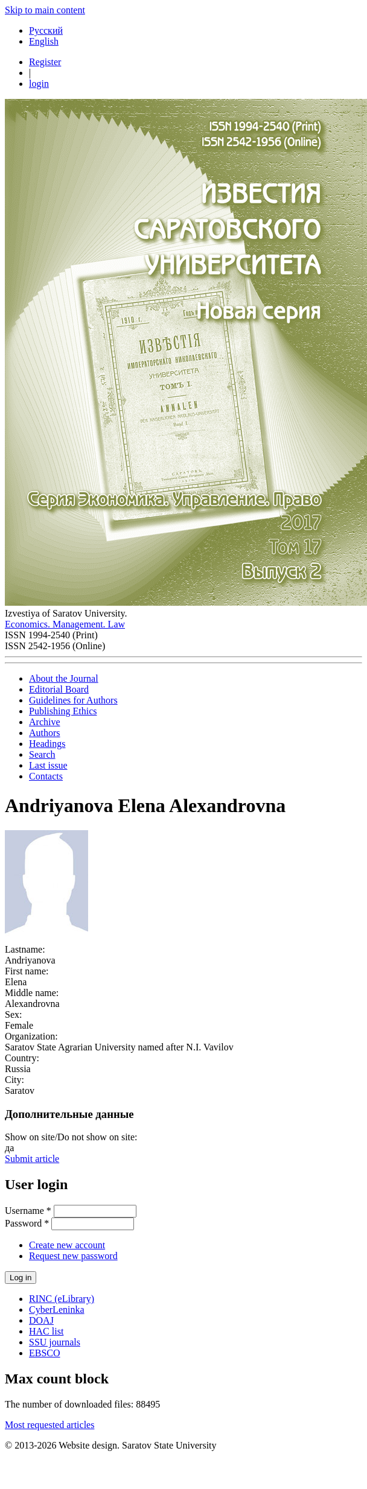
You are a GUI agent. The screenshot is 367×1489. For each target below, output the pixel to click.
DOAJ (41, 1320)
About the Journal (63, 678)
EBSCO (44, 1353)
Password (27, 1223)
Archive (44, 722)
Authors (44, 733)
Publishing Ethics (63, 711)
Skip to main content (45, 10)
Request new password (73, 1256)
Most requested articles (49, 1425)
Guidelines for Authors (73, 700)
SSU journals (54, 1342)
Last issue (48, 765)
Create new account (67, 1245)
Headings (47, 743)
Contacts (46, 776)
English (44, 41)
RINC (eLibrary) (61, 1299)
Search (42, 754)
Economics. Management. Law (65, 624)
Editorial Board (59, 689)
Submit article (32, 1159)
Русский (46, 30)
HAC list (46, 1331)
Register (45, 62)
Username (28, 1210)
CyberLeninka (57, 1309)
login (39, 83)
